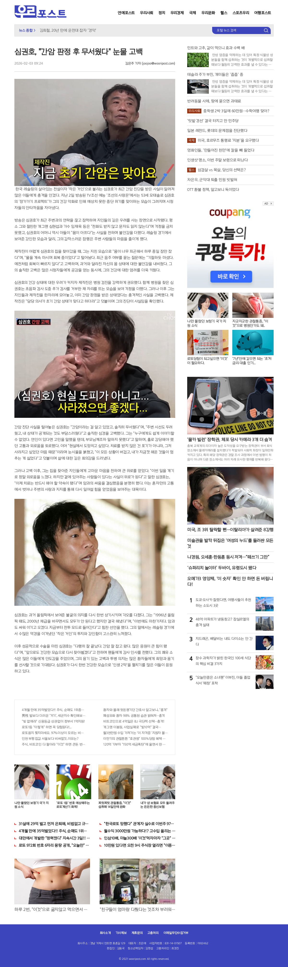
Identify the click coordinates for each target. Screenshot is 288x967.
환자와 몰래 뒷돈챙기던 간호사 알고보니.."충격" (135, 710)
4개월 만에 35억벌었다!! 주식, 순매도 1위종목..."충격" (54, 710)
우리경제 (177, 13)
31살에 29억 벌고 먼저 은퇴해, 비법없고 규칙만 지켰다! (54, 824)
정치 (161, 13)
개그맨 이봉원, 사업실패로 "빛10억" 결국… (132, 727)
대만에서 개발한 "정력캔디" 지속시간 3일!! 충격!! (54, 838)
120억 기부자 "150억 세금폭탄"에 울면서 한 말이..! (135, 744)
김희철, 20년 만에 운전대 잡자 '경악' (68, 30)
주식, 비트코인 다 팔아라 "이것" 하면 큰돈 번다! (54, 744)
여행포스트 (262, 13)
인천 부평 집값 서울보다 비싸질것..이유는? (50, 738)
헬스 (223, 13)
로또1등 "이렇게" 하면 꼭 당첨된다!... (47, 727)
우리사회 (146, 13)
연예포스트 (126, 13)
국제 (192, 13)
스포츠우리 (241, 13)
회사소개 (105, 933)
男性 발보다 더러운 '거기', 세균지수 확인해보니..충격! (54, 715)
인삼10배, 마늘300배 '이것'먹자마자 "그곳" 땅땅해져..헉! (139, 838)
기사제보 (121, 933)
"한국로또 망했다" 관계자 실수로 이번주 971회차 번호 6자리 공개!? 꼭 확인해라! (139, 824)
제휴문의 (137, 933)
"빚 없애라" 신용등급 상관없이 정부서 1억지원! (53, 721)
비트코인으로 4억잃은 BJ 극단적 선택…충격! (133, 721)
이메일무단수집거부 (175, 933)
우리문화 (208, 13)
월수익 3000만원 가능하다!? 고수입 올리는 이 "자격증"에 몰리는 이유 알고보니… (139, 831)
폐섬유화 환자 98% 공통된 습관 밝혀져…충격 (134, 715)
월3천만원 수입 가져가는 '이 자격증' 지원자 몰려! (135, 733)
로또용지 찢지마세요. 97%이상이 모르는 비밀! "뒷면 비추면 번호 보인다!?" (54, 733)
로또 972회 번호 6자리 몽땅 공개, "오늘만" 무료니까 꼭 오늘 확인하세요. (54, 845)
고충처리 (153, 933)
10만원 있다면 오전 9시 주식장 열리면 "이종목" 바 (139, 845)
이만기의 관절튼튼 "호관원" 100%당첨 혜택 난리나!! (135, 738)
